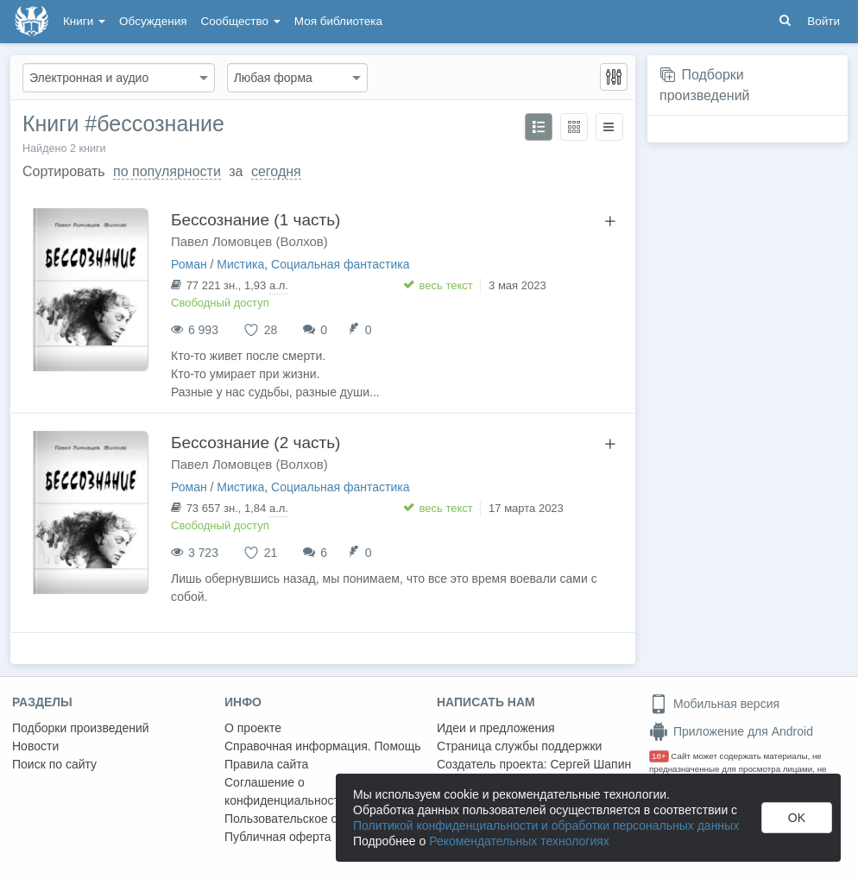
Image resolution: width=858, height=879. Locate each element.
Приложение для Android (731, 731)
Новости (35, 746)
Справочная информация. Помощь (322, 746)
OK (796, 818)
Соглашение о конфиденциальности (285, 791)
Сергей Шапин (590, 764)
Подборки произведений (80, 728)
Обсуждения (152, 21)
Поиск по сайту (54, 764)
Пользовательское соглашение (311, 818)
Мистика (240, 264)
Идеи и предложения (496, 728)
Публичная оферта (277, 837)
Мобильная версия (714, 703)
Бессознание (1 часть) (255, 220)
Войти (823, 21)
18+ (659, 756)
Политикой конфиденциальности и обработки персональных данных (546, 825)
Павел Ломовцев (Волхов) (249, 241)
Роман (189, 264)
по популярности (167, 171)
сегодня (276, 171)
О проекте (252, 728)
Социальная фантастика (340, 264)
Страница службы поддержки (519, 746)
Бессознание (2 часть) (255, 442)
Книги (84, 21)
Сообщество (241, 21)
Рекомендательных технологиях (519, 841)
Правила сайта (266, 764)
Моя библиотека (338, 21)
